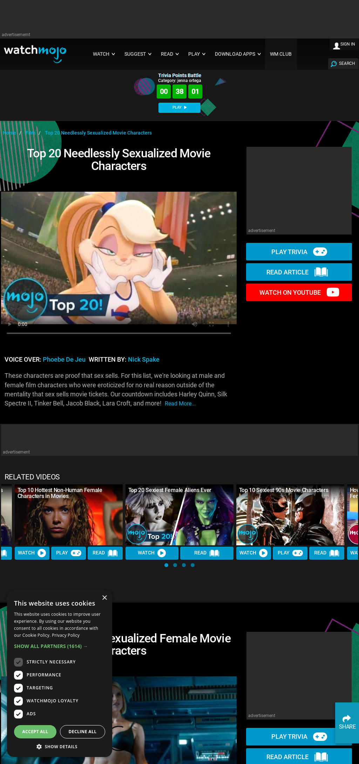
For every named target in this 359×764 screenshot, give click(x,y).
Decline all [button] (83, 732)
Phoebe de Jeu (64, 359)
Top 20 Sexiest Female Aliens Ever (169, 490)
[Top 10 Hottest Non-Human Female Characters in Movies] (69, 514)
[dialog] (59, 674)
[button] (166, 565)
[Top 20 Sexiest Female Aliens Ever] (179, 514)
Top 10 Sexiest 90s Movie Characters (283, 490)
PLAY (179, 107)
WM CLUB (281, 54)
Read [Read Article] (105, 553)
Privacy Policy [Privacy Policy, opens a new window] (66, 635)
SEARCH (347, 63)
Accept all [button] (35, 732)
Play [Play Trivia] (68, 553)
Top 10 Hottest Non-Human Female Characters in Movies (60, 493)
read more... (180, 403)
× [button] (104, 598)
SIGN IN (347, 44)
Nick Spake (144, 359)
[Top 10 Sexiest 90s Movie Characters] (290, 514)
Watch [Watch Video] (32, 553)
